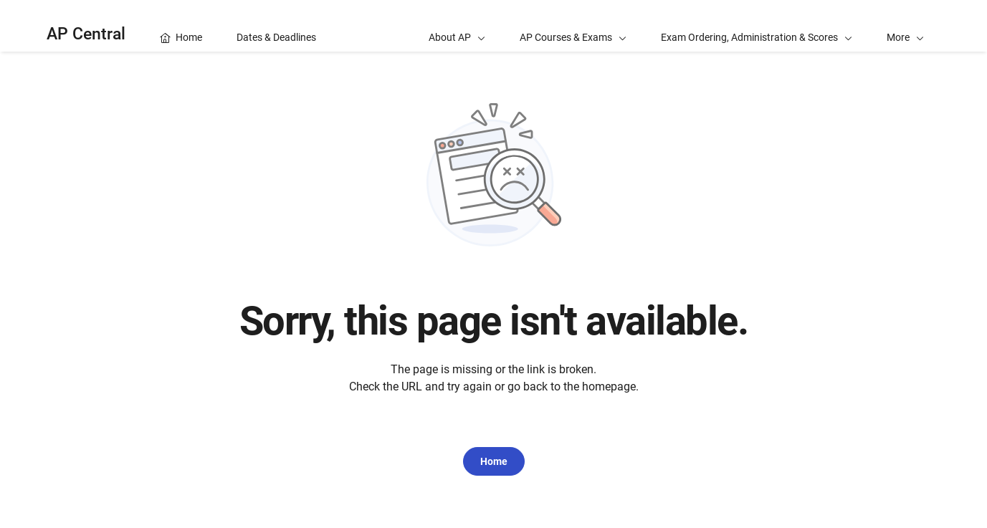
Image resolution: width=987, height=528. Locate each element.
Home (493, 461)
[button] (905, 26)
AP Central (86, 34)
